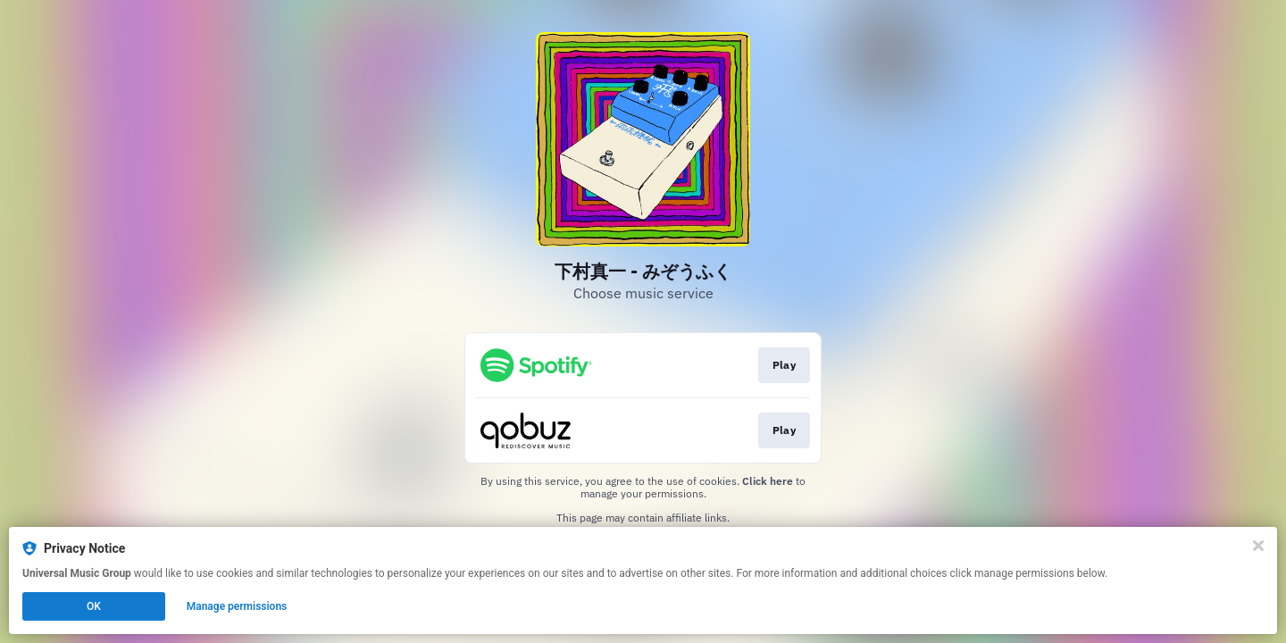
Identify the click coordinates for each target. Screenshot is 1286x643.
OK (94, 606)
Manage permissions (237, 606)
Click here (767, 481)
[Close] (1258, 545)
